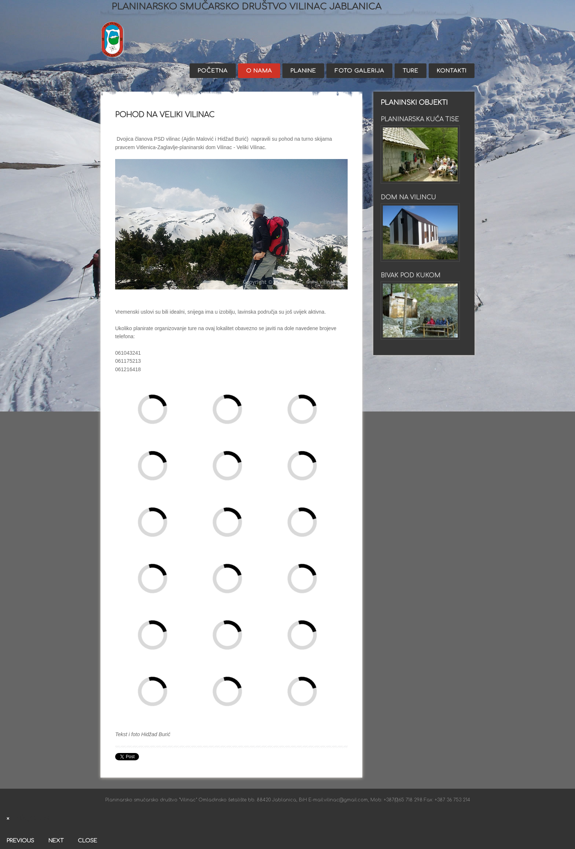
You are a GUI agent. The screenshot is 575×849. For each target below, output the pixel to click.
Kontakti (451, 71)
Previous (20, 841)
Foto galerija (359, 71)
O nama (259, 71)
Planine (303, 71)
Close (87, 841)
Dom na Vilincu (408, 197)
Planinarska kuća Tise (420, 119)
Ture (410, 71)
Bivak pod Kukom (410, 275)
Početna (213, 71)
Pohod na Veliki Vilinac (165, 115)
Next (55, 841)
